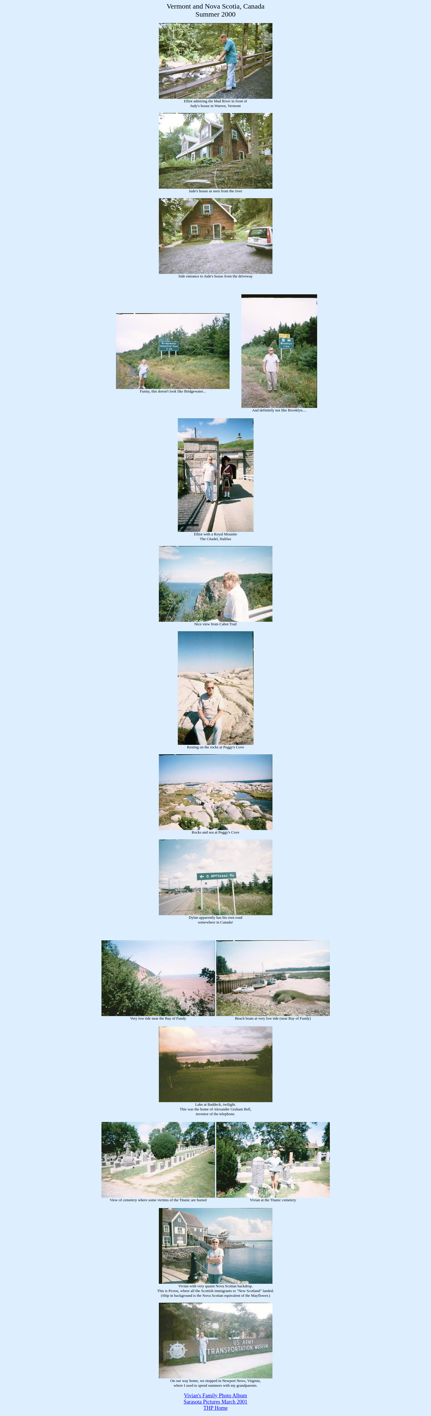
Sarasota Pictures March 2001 (215, 1402)
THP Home (216, 1408)
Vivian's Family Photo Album (215, 1396)
